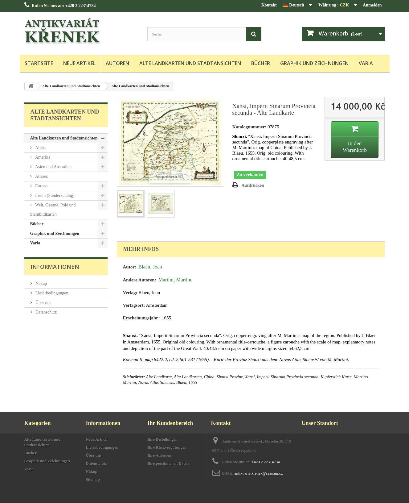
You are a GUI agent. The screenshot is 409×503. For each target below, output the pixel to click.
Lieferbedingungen (51, 293)
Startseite (39, 63)
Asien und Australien (53, 166)
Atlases (41, 176)
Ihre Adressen (159, 455)
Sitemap (93, 479)
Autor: (129, 266)
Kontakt (269, 5)
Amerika (42, 157)
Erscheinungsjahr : (142, 317)
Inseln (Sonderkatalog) (54, 195)
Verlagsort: (134, 305)
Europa (41, 186)
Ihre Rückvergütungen (167, 447)
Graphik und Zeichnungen (314, 63)
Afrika (40, 147)
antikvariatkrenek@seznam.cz (259, 473)
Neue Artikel (79, 63)
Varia (366, 63)
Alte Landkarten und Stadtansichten (190, 63)
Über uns (43, 302)
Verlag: (130, 292)
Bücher (260, 63)
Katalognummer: (249, 126)
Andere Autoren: (139, 279)
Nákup (41, 283)
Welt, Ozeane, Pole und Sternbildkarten (53, 210)
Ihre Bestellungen (163, 439)
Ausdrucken (253, 185)
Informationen (55, 266)
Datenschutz (46, 312)
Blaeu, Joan (150, 267)
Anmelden (372, 5)
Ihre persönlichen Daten (168, 463)
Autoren (117, 63)
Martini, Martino (175, 280)
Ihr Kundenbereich (170, 423)
